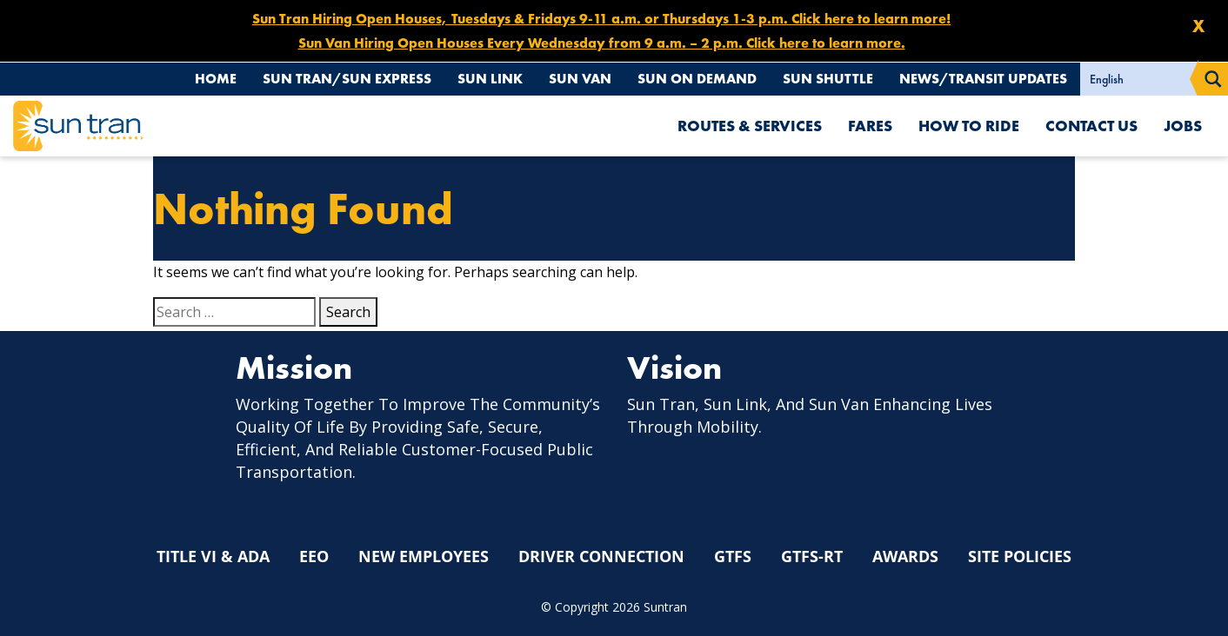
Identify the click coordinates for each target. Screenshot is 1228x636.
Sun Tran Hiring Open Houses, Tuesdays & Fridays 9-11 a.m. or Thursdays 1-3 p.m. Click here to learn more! (601, 19)
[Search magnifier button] (1213, 79)
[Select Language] (1139, 79)
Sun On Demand (697, 79)
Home (216, 79)
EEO (314, 556)
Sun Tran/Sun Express (347, 79)
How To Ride (968, 126)
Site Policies (1019, 556)
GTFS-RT (812, 556)
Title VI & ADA (213, 556)
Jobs (1183, 126)
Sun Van (580, 79)
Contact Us (1091, 126)
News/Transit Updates (983, 79)
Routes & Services (749, 126)
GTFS (732, 556)
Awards (905, 556)
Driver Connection (601, 556)
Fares (870, 126)
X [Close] (1198, 26)
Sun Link (490, 79)
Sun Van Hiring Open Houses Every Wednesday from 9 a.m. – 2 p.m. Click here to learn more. (601, 43)
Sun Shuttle (828, 79)
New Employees (423, 556)
